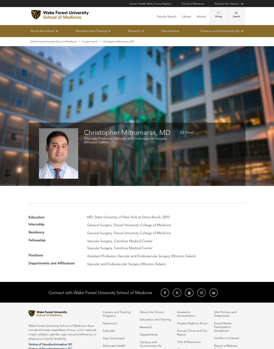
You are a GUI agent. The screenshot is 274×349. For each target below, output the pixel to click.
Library (186, 16)
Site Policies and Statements (225, 313)
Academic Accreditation (186, 313)
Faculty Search (166, 16)
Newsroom (110, 323)
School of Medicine (193, 3)
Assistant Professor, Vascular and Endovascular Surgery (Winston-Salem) (125, 140)
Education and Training (91, 31)
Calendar (109, 330)
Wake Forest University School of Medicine (53, 41)
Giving (218, 15)
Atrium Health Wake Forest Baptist (150, 3)
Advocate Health (114, 345)
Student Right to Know (192, 323)
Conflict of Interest (226, 338)
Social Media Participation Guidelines (223, 326)
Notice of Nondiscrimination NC (50, 344)
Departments (170, 31)
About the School (42, 31)
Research (134, 31)
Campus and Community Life (220, 31)
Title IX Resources (189, 342)
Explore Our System (227, 3)
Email (190, 132)
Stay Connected (113, 338)
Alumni (201, 16)
